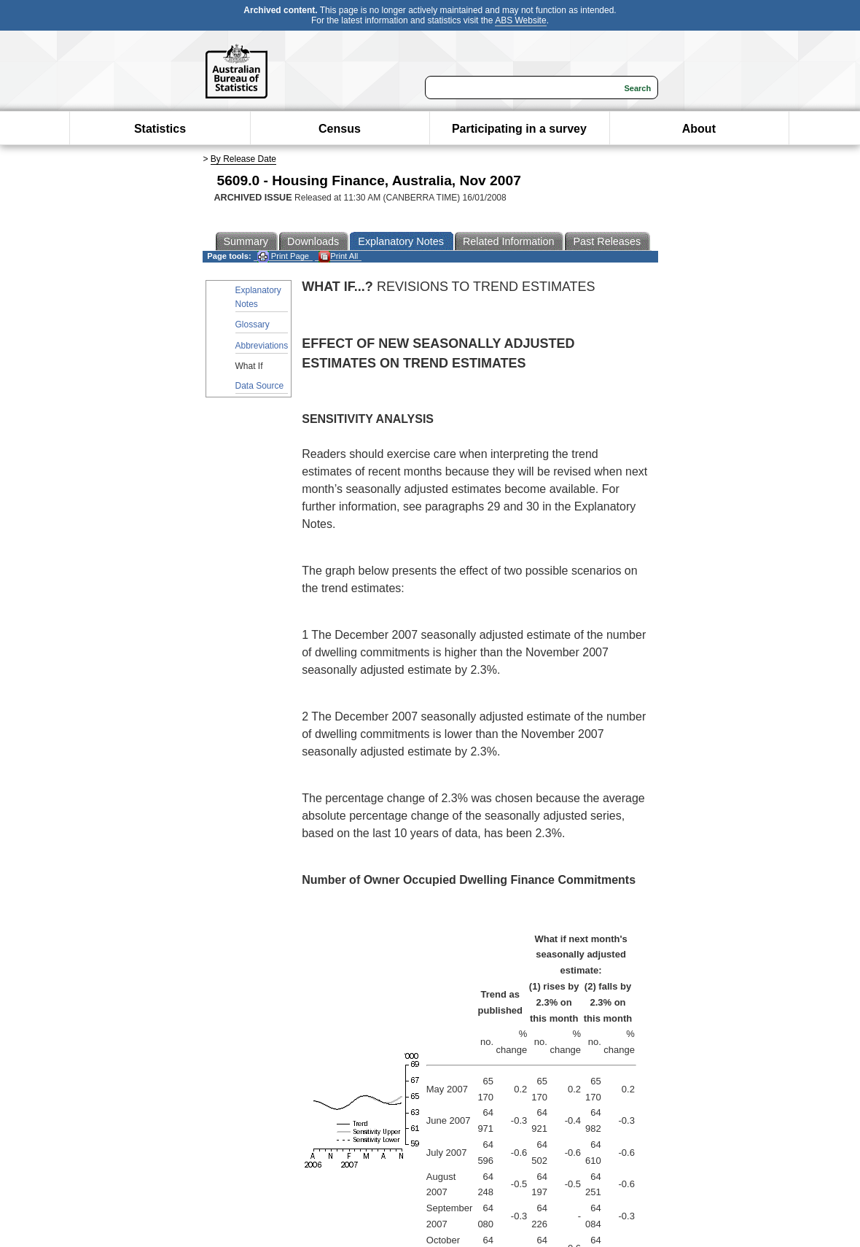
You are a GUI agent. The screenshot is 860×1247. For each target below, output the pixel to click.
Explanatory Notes (258, 297)
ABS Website (520, 20)
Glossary (252, 324)
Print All (338, 256)
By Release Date (243, 159)
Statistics (160, 129)
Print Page (283, 256)
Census (339, 129)
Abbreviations (262, 346)
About (699, 129)
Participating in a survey (519, 129)
